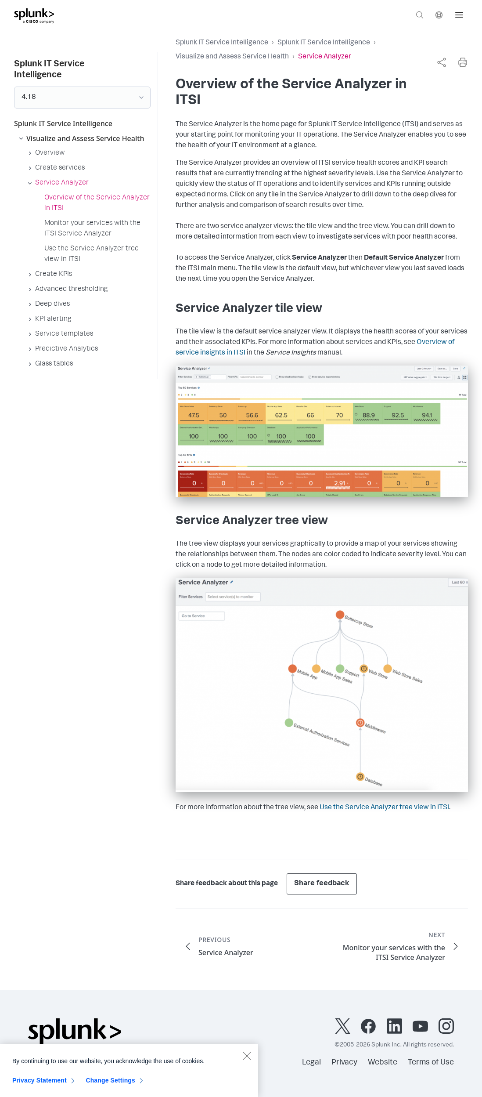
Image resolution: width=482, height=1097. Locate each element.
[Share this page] (441, 62)
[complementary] (441, 62)
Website (382, 1063)
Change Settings (110, 1085)
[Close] (246, 1061)
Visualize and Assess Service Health (232, 57)
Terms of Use (431, 1063)
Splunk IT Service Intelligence (222, 43)
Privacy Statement (39, 1085)
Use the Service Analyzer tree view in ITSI (384, 807)
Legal (311, 1063)
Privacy (344, 1063)
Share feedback (321, 883)
